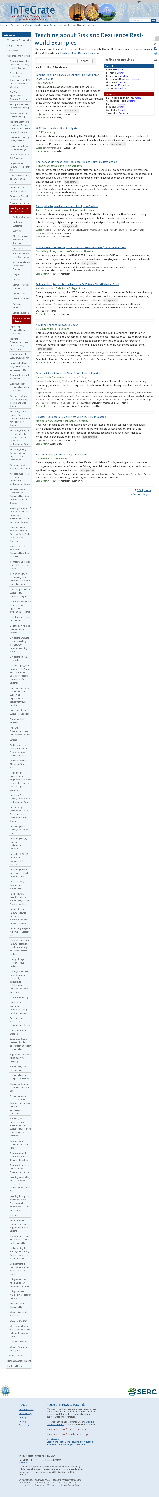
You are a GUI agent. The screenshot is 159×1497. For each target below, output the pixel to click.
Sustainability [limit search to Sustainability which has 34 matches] (118, 113)
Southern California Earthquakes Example (21, 265)
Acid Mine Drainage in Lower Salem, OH (58, 324)
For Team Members (15, 1366)
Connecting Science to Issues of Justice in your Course (20, 565)
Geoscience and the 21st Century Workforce (20, 356)
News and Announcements (19, 1360)
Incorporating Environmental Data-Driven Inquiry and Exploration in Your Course (19, 814)
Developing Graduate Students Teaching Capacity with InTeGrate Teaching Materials (19, 644)
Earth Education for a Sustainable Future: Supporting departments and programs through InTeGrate (19, 696)
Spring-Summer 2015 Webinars (19, 1032)
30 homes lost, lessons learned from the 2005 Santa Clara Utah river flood (77, 284)
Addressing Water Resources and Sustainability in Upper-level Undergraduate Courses (20, 496)
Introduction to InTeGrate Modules (18, 189)
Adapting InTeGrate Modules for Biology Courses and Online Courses (19, 401)
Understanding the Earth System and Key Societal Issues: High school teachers (19, 1253)
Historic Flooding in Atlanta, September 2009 (61, 454)
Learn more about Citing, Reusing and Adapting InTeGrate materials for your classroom (70, 1443)
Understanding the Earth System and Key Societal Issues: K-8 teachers (19, 1268)
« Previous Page (139, 494)
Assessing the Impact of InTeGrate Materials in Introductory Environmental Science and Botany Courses (20, 515)
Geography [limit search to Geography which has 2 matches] (116, 82)
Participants (18, 248)
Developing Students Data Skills (19, 658)
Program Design (14, 45)
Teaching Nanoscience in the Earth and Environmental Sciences (20, 1168)
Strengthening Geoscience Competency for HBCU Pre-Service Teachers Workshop (20, 80)
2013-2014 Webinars (18, 1341)
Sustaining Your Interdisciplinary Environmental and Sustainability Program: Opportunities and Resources (20, 1127)
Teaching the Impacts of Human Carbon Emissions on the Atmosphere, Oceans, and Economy (19, 1203)
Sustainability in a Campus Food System (19, 1077)
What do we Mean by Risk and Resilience (21, 239)
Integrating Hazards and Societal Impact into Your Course (19, 873)
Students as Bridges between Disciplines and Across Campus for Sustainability (20, 1044)
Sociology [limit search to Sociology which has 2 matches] (116, 88)
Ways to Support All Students (18, 1314)
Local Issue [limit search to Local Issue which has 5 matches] (116, 107)
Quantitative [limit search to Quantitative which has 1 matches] (116, 110)
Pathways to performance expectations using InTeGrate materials (18, 1007)
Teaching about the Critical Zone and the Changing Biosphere (19, 1156)
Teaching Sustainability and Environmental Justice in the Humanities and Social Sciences (20, 1184)
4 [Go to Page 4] (142, 490)
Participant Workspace (17, 306)
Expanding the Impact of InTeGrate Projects (19, 148)
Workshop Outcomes (17, 224)
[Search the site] (57, 61)
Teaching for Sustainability (19, 40)
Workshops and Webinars (22, 25)
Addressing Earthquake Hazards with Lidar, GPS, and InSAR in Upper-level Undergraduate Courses (20, 437)
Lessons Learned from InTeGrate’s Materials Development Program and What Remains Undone (20, 947)
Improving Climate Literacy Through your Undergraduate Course (20, 798)
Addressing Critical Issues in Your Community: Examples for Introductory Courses (20, 418)
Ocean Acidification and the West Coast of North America (68, 373)
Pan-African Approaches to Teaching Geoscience (19, 95)
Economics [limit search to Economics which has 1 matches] (115, 72)
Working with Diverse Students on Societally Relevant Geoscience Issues (20, 1331)
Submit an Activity (21, 298)
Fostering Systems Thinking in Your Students (18, 764)
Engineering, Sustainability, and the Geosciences (20, 330)
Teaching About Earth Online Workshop (19, 115)
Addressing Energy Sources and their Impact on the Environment (18, 454)
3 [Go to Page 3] (140, 490)
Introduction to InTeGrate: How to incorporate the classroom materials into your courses (19, 916)
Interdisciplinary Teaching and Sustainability (17, 885)
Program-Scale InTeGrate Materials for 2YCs (20, 167)
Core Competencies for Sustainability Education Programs (20, 593)
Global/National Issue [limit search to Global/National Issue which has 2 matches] (121, 100)
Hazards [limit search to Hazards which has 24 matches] (115, 104)
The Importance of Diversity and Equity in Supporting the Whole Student (19, 1225)
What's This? (24, 1463)
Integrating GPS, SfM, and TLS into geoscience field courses (19, 859)
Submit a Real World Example (22, 286)
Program (17, 274)
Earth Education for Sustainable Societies (19, 712)
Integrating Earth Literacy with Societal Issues (19, 829)
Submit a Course (20, 293)
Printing (23, 1417)
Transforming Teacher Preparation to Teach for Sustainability (19, 1239)
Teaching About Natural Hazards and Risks (19, 1144)
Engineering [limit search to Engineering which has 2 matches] (117, 76)
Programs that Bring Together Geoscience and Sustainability (19, 366)
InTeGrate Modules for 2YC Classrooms (19, 156)
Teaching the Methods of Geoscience (19, 377)
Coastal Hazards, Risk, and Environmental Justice (20, 179)
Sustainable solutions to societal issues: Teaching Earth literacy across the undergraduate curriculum (20, 1105)
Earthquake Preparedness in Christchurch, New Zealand (67, 206)
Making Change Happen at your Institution (17, 963)
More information (53, 1439)
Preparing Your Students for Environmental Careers (20, 1021)
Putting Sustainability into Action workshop (19, 106)
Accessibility (25, 1413)
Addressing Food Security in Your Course (20, 467)
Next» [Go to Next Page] (147, 490)
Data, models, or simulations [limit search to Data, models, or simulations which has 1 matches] (123, 97)
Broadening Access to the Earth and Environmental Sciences (20, 199)
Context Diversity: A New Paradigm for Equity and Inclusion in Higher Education (20, 578)
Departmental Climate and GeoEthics (20, 619)
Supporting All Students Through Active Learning (20, 1058)
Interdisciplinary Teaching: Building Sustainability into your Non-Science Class (20, 898)
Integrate (4, 25)
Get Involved (12, 50)
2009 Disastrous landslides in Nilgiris (56, 128)
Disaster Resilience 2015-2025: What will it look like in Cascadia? (72, 416)
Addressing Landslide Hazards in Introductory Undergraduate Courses (20, 478)
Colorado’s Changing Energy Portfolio (19, 139)
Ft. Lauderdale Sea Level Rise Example (21, 255)
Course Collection (21, 312)
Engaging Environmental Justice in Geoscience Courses (20, 731)
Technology (15, 1215)
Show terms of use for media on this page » (68, 1434)
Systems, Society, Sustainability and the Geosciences (19, 387)
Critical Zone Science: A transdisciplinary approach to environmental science (20, 606)
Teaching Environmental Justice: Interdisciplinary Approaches (20, 343)
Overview (17, 230)
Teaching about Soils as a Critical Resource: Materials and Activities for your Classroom (20, 126)
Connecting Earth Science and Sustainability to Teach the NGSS (20, 551)
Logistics (16, 279)
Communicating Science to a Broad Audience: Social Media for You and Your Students (20, 534)
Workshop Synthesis (21, 217)
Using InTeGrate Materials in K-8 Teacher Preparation (20, 1295)
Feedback (24, 1425)
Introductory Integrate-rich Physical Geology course (20, 931)
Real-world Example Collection (21, 320)
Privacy (22, 1421)
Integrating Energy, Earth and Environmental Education (18, 843)
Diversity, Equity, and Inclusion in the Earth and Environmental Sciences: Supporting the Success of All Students (19, 674)
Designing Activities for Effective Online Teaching (20, 629)
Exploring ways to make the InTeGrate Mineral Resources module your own (18, 750)
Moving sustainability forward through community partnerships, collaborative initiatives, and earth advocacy (19, 981)
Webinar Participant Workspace (18, 1349)
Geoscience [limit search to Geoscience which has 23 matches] (117, 85)
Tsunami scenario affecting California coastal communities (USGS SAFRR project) (81, 247)
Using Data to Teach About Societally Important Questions (19, 1282)
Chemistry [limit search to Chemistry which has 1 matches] (114, 69)
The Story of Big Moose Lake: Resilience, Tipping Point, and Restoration (76, 161)
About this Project (15, 1355)
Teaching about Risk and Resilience (50, 25)
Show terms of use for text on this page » (67, 1429)
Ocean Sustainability (19, 997)
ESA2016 (13, 740)
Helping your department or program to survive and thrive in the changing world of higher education (20, 781)
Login (138, 2)
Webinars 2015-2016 (18, 1321)
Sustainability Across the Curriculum (19, 1068)
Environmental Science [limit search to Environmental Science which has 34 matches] (122, 79)
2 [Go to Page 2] (138, 490)
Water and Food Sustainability (17, 1305)
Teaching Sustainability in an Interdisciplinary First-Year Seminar (20, 64)
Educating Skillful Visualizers (17, 721)
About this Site (26, 1409)
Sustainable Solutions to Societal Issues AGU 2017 (19, 1087)
